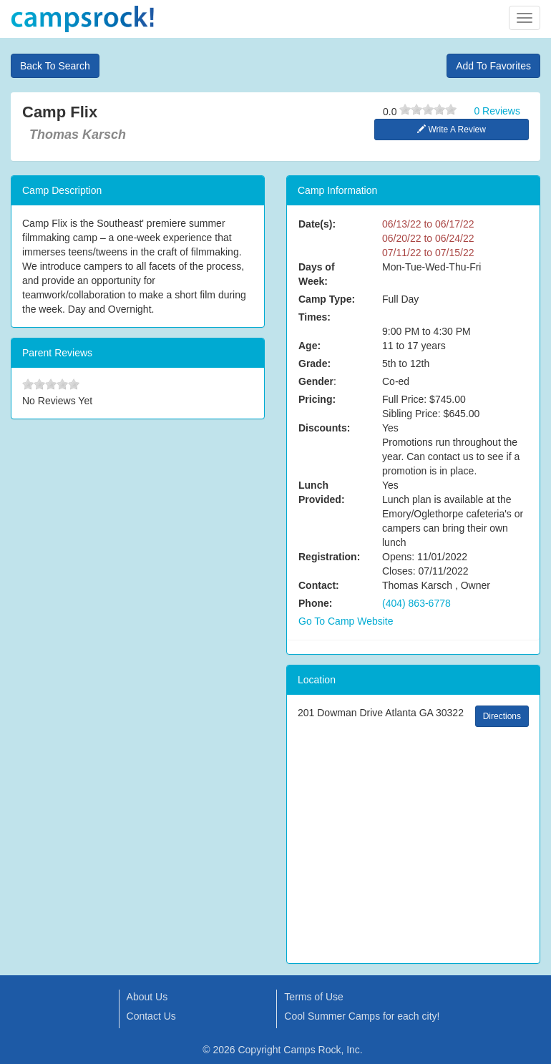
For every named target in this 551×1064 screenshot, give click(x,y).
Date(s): (317, 224)
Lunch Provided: (321, 492)
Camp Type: (326, 299)
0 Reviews (497, 111)
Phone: (315, 603)
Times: (314, 317)
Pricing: (317, 399)
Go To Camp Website (346, 621)
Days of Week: (316, 274)
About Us (147, 996)
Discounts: (324, 428)
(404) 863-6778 (416, 603)
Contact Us (151, 1016)
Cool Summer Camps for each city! (361, 1016)
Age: (309, 345)
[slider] (428, 109)
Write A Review (451, 130)
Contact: (318, 585)
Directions (502, 716)
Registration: (329, 556)
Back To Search (55, 66)
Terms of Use (313, 996)
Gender (315, 381)
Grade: (314, 363)
